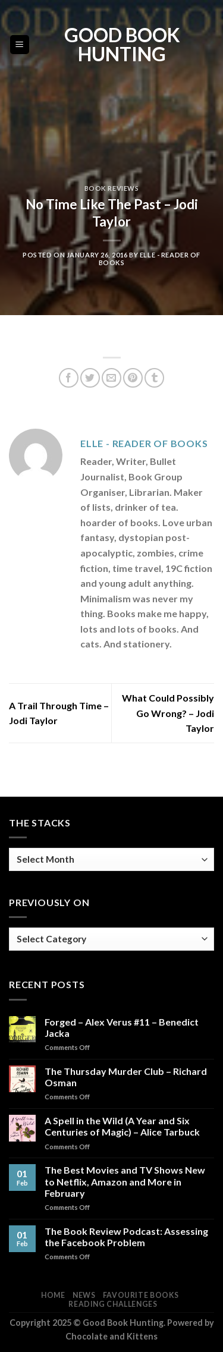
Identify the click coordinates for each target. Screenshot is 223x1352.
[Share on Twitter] (90, 378)
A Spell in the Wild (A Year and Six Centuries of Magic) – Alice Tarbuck (122, 1126)
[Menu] (20, 45)
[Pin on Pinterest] (133, 378)
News (84, 1295)
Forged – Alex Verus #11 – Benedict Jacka (122, 1027)
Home (53, 1295)
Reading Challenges (112, 1304)
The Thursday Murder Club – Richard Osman (126, 1076)
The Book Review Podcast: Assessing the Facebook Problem (126, 1236)
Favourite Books (141, 1295)
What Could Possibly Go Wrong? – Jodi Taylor (168, 713)
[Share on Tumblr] (154, 378)
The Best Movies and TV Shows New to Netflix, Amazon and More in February (125, 1181)
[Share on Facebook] (68, 378)
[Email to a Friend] (111, 378)
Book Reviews (111, 188)
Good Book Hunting (122, 45)
